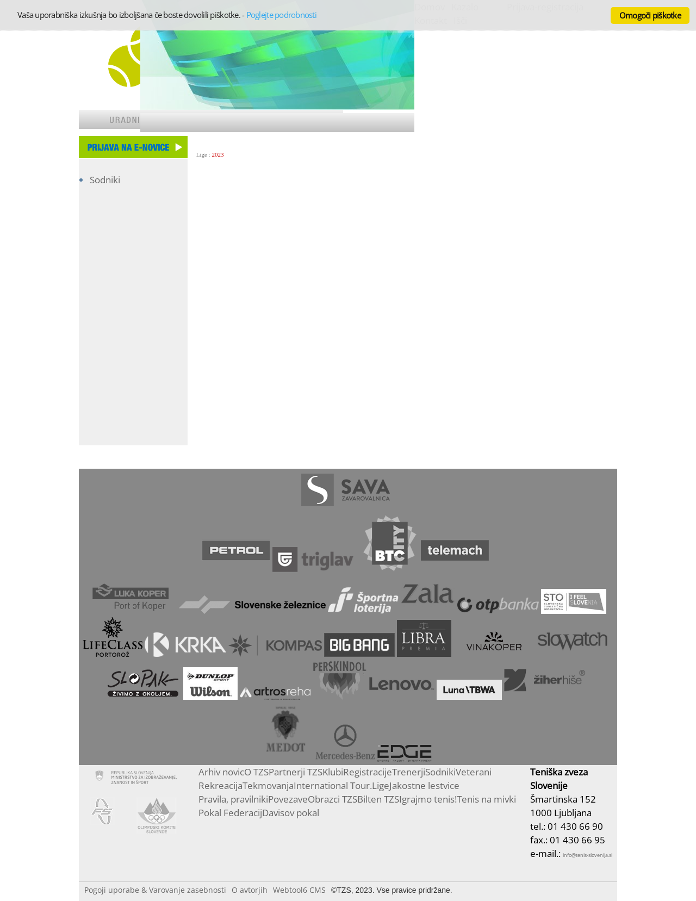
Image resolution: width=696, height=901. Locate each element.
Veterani (474, 772)
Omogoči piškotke (650, 15)
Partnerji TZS (295, 772)
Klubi (332, 772)
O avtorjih (250, 890)
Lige (201, 154)
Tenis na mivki (486, 799)
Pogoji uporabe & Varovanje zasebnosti (155, 890)
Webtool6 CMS (299, 890)
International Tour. (333, 785)
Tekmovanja (268, 785)
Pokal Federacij (230, 812)
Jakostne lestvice (424, 785)
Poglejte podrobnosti (281, 14)
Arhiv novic (221, 772)
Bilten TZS (378, 799)
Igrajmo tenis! (428, 799)
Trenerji (408, 772)
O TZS (256, 772)
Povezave (288, 799)
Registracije (367, 772)
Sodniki (105, 179)
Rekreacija (220, 785)
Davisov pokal (290, 812)
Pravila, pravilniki (233, 799)
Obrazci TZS (332, 799)
